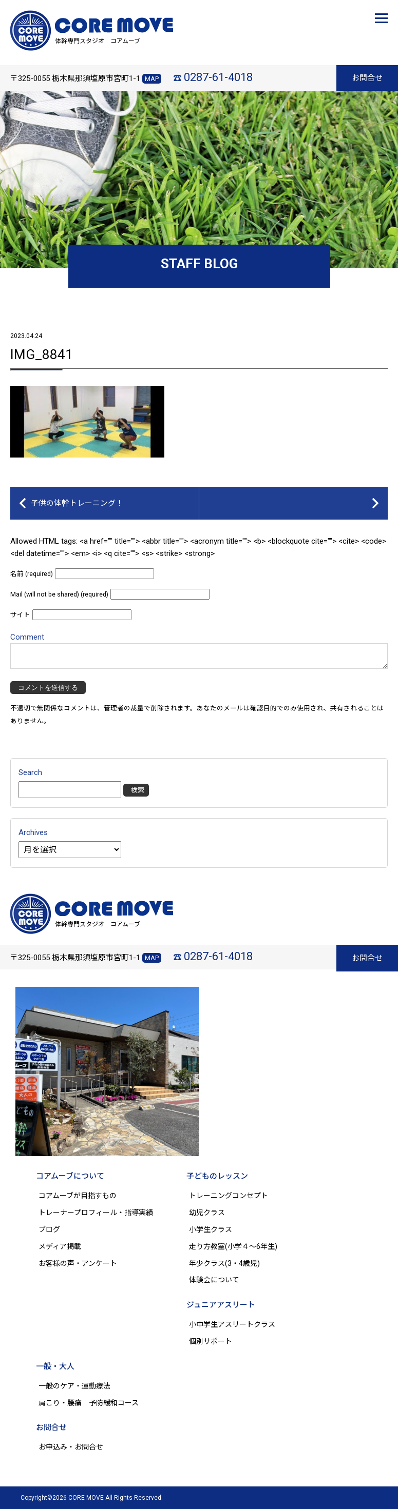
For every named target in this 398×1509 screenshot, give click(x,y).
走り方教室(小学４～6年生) (237, 1246)
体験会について (214, 1280)
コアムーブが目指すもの (78, 1196)
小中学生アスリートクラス (232, 1324)
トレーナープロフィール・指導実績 (96, 1212)
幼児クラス (207, 1212)
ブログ (49, 1229)
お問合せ (367, 78)
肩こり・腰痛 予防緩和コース (89, 1403)
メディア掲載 (60, 1246)
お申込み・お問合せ (71, 1447)
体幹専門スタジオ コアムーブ (97, 41)
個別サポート (210, 1341)
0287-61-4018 (218, 77)
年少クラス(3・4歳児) (224, 1263)
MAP (152, 79)
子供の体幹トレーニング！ (77, 503)
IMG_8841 (41, 354)
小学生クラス (210, 1229)
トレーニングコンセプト (228, 1196)
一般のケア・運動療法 (74, 1386)
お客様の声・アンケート (78, 1263)
